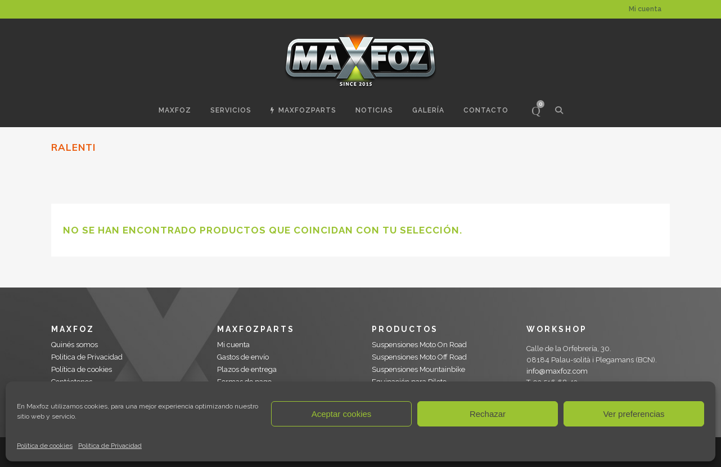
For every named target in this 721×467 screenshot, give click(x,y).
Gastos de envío (243, 357)
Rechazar (488, 414)
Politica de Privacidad (110, 446)
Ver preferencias (633, 414)
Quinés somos (74, 344)
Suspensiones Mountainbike (418, 369)
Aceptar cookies (342, 414)
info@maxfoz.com (557, 371)
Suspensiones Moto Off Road (419, 357)
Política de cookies (45, 446)
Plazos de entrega (247, 369)
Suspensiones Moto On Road (419, 344)
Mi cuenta (645, 9)
